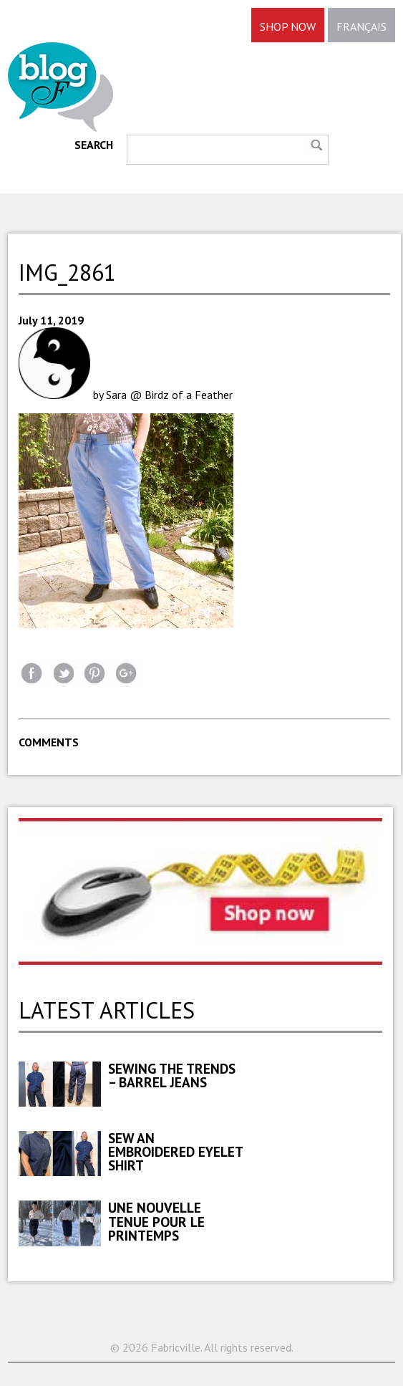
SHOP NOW (288, 26)
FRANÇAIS (361, 26)
